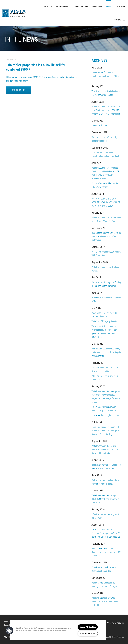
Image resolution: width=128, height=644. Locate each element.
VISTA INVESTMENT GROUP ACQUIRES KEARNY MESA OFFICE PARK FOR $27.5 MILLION (106, 202)
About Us (48, 6)
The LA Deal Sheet (99, 125)
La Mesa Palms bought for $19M (105, 415)
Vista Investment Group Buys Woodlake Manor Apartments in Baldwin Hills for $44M (105, 449)
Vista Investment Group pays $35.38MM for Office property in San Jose (105, 499)
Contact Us (119, 20)
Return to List (19, 90)
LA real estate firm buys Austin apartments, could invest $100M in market (106, 76)
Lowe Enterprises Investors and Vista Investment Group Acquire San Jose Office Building (105, 431)
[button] (10, 631)
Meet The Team (81, 6)
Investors (97, 6)
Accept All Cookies (88, 627)
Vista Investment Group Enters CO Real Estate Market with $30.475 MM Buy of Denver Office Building (106, 110)
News (108, 6)
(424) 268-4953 (118, 623)
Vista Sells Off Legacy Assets (104, 321)
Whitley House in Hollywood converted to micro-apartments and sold (105, 601)
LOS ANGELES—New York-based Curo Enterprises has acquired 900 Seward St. (106, 552)
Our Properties (63, 6)
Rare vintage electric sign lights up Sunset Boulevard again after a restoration (106, 236)
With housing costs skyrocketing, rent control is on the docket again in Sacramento (106, 352)
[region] (58, 630)
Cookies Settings (87, 633)
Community (120, 6)
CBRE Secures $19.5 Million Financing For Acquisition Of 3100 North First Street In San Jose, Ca (106, 533)
